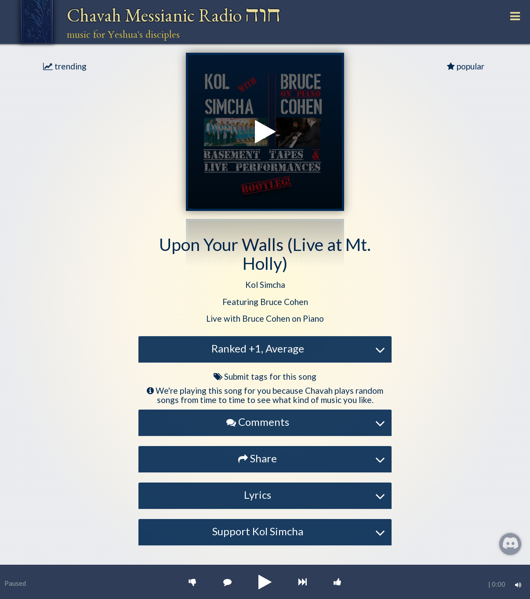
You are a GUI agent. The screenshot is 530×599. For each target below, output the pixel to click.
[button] (265, 285)
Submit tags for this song (265, 376)
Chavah (174, 15)
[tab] (265, 349)
